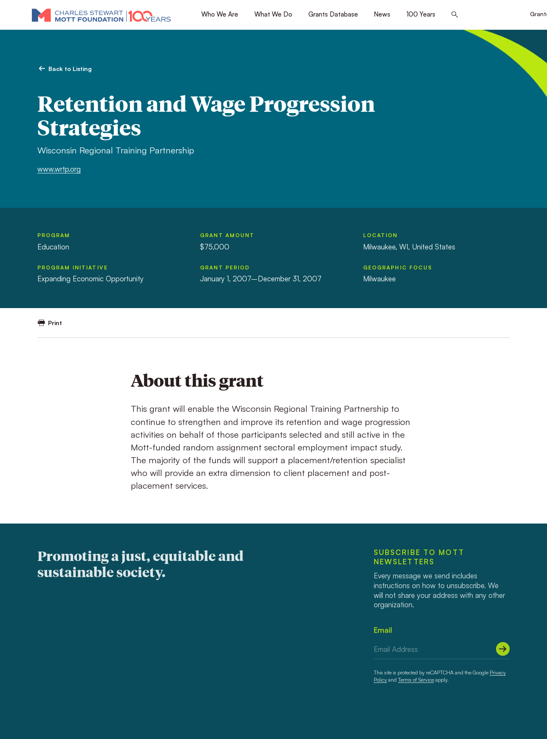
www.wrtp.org (59, 168)
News (382, 14)
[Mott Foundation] (101, 15)
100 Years (420, 14)
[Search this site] (454, 15)
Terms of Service (416, 680)
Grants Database (333, 14)
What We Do (273, 14)
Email (383, 630)
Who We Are (219, 14)
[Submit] (503, 649)
